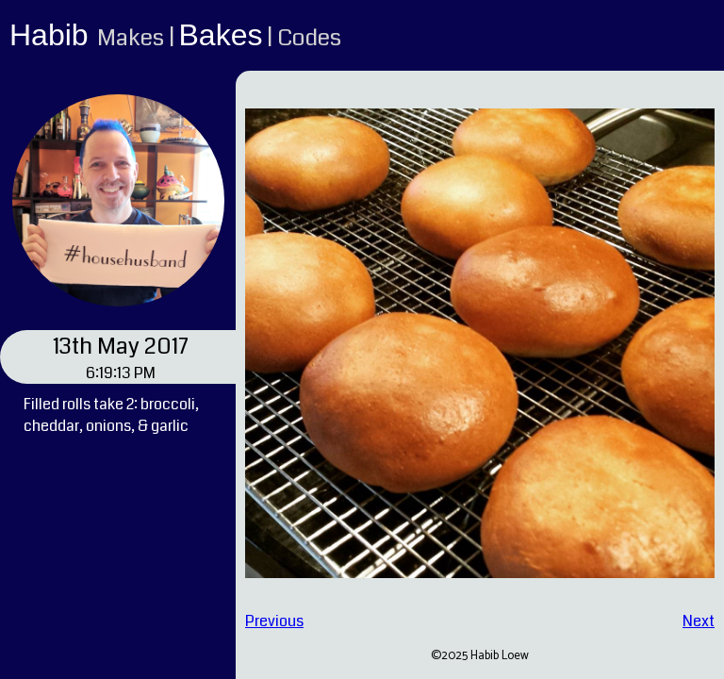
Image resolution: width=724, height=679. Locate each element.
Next (699, 621)
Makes (130, 38)
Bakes (221, 35)
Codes (309, 38)
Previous (274, 621)
